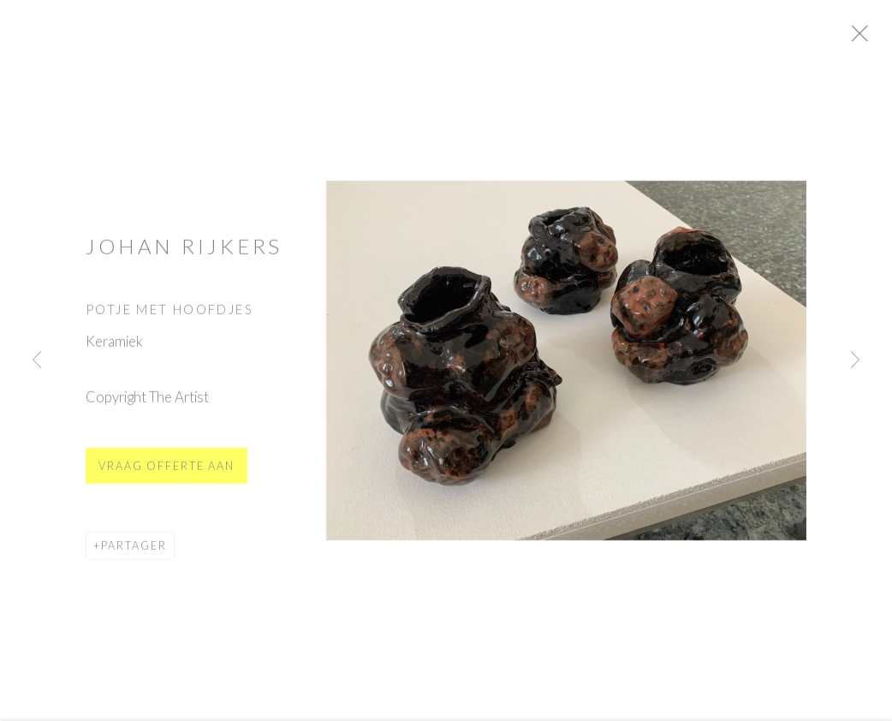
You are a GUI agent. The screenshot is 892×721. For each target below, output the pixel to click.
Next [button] (855, 360)
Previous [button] (37, 360)
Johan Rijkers (184, 253)
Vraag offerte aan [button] (166, 474)
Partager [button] (134, 553)
